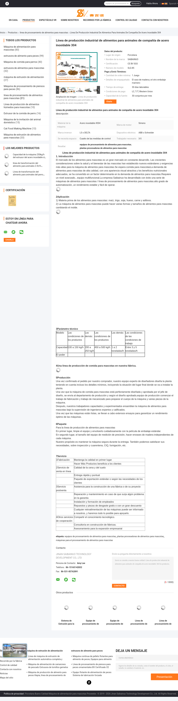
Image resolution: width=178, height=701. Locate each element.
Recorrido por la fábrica (97, 20)
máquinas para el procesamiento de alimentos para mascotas (84, 540)
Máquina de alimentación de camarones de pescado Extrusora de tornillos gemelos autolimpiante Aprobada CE (48, 666)
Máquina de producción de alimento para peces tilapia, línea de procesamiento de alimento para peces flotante (47, 674)
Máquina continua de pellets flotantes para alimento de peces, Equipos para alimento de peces (93, 658)
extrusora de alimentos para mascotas (24, 68)
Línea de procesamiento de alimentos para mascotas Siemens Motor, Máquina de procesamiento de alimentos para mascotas (139, 622)
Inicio (2, 32)
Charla (109, 101)
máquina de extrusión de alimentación (24, 77)
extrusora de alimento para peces (21, 55)
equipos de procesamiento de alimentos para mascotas (90, 536)
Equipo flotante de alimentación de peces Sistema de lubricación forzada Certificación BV (92, 674)
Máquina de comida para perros (20, 62)
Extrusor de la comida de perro (20, 113)
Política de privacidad (13, 694)
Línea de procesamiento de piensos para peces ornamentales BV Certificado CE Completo (92, 666)
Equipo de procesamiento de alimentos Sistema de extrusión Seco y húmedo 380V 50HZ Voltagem (114, 622)
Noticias (4, 673)
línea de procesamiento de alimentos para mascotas (44, 32)
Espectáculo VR (47, 20)
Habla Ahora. (152, 3)
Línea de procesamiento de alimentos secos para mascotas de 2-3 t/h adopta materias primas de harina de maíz (163, 622)
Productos (29, 20)
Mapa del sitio (6, 677)
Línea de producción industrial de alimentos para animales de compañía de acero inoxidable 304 (76, 100)
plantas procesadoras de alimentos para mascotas (140, 536)
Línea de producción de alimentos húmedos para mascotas (21, 106)
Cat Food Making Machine (17, 128)
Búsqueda (136, 4)
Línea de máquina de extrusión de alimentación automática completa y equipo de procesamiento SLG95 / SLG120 (48, 658)
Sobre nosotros (70, 20)
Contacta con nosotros (155, 20)
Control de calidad (126, 20)
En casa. (13, 20)
